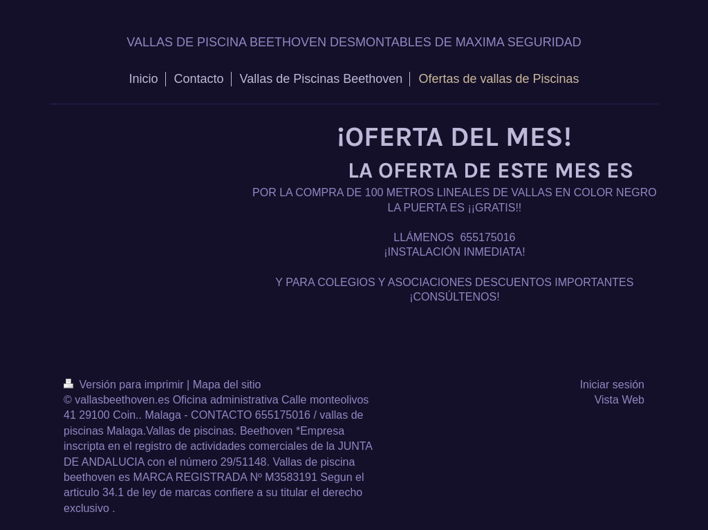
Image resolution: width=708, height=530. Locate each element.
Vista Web (619, 400)
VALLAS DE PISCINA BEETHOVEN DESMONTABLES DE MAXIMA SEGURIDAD (354, 42)
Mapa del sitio (227, 384)
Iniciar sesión (612, 384)
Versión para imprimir (125, 384)
